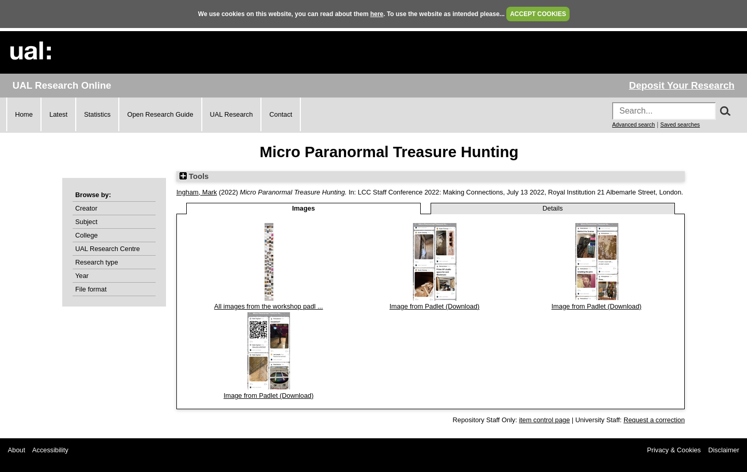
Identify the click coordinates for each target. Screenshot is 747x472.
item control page (544, 420)
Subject (86, 222)
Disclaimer (723, 450)
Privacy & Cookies (674, 450)
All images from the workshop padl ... (268, 306)
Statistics (97, 114)
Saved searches (680, 124)
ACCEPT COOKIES (538, 14)
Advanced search (633, 124)
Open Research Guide (160, 114)
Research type (96, 262)
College (86, 235)
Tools (194, 176)
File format (90, 289)
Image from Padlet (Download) (435, 306)
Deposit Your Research (682, 85)
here (376, 14)
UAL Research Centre (107, 249)
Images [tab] (303, 208)
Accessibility (50, 450)
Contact (280, 114)
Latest (58, 114)
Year (82, 276)
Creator (86, 208)
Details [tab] (553, 208)
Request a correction (654, 420)
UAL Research (231, 114)
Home (24, 114)
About (16, 450)
